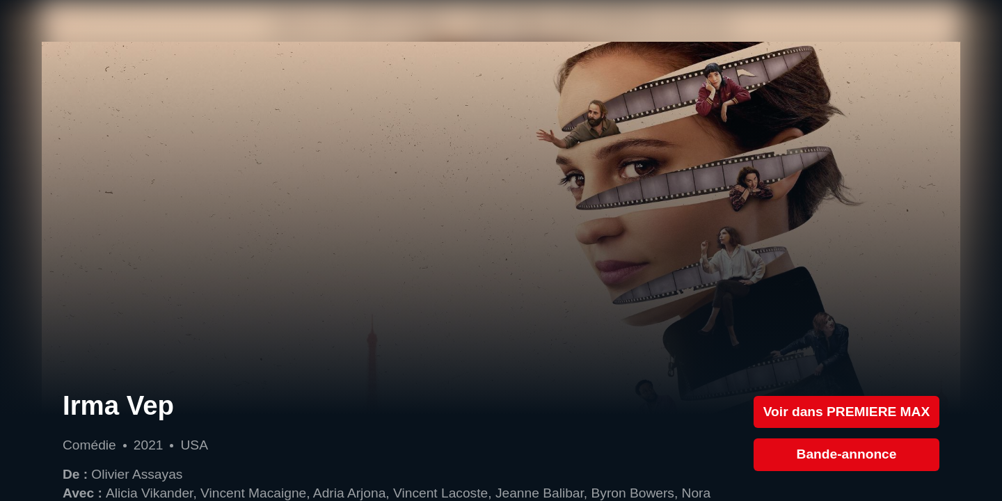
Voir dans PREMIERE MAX (846, 411)
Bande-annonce (847, 454)
